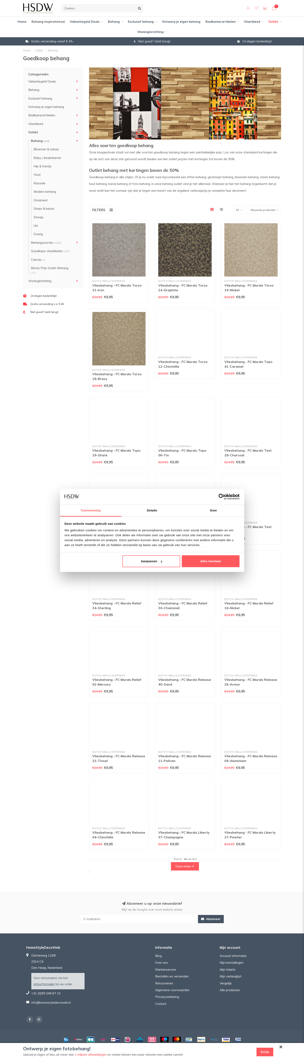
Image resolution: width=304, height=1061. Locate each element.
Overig (38, 234)
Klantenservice (165, 969)
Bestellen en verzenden (172, 976)
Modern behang (45, 192)
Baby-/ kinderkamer (47, 158)
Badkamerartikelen (221, 22)
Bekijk (265, 1052)
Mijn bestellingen (231, 963)
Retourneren (164, 983)
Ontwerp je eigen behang (181, 22)
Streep (38, 217)
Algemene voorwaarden (172, 990)
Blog (158, 956)
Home (22, 22)
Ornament (41, 200)
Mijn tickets (228, 969)
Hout (37, 175)
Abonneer (211, 919)
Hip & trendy (42, 166)
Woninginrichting (150, 32)
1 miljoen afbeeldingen (91, 1054)
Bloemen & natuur (46, 149)
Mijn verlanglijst (231, 976)
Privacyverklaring (167, 997)
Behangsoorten (46, 243)
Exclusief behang (141, 22)
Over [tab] (213, 510)
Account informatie (233, 956)
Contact (160, 1004)
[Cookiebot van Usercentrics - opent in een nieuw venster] (222, 497)
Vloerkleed (252, 22)
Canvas (38, 260)
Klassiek (39, 183)
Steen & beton (44, 209)
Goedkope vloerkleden (50, 251)
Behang (114, 22)
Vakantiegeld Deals (85, 22)
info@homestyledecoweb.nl (51, 1002)
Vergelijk (226, 983)
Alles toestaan (210, 561)
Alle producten (230, 990)
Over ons (161, 963)
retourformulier (44, 984)
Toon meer (184, 866)
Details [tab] (152, 510)
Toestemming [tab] (91, 510)
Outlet (273, 22)
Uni (36, 226)
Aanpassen (151, 561)
